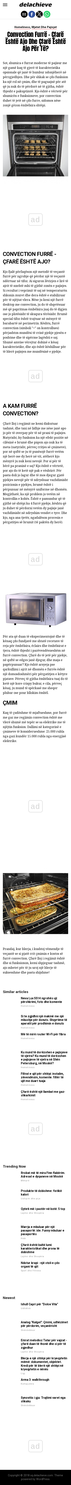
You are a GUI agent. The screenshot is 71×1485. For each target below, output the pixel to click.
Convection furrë (28, 254)
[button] (5, 4)
